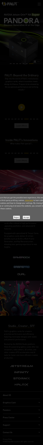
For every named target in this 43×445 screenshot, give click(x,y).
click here (29, 200)
